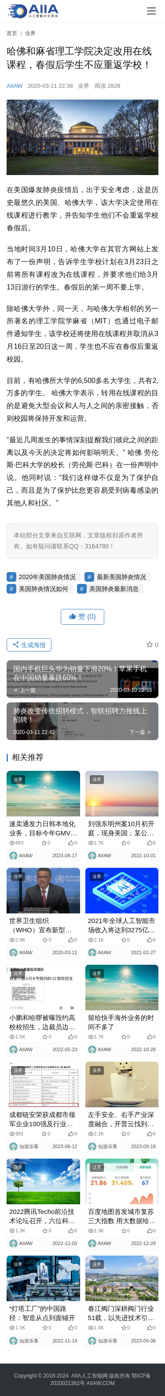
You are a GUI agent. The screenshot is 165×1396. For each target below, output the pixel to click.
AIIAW (14, 85)
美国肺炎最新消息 (114, 588)
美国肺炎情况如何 (43, 588)
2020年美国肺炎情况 (47, 576)
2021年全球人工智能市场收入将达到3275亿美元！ (121, 925)
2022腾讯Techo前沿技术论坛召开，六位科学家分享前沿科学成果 (42, 1216)
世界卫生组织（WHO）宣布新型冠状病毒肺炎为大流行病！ (40, 925)
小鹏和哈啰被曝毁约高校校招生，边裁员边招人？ (42, 1022)
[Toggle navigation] (151, 11)
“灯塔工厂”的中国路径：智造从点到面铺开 (42, 1313)
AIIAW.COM (100, 1383)
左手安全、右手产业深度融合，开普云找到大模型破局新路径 (121, 1119)
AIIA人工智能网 (89, 1376)
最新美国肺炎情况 (121, 576)
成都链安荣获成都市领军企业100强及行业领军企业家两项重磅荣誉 (42, 1119)
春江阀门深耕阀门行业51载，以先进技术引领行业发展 (121, 1313)
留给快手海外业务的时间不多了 (121, 1022)
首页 (12, 33)
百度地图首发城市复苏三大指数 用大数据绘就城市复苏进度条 (122, 1216)
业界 (83, 85)
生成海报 (29, 645)
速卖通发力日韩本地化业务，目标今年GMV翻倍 (43, 829)
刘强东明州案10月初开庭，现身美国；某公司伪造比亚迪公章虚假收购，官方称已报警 (121, 829)
